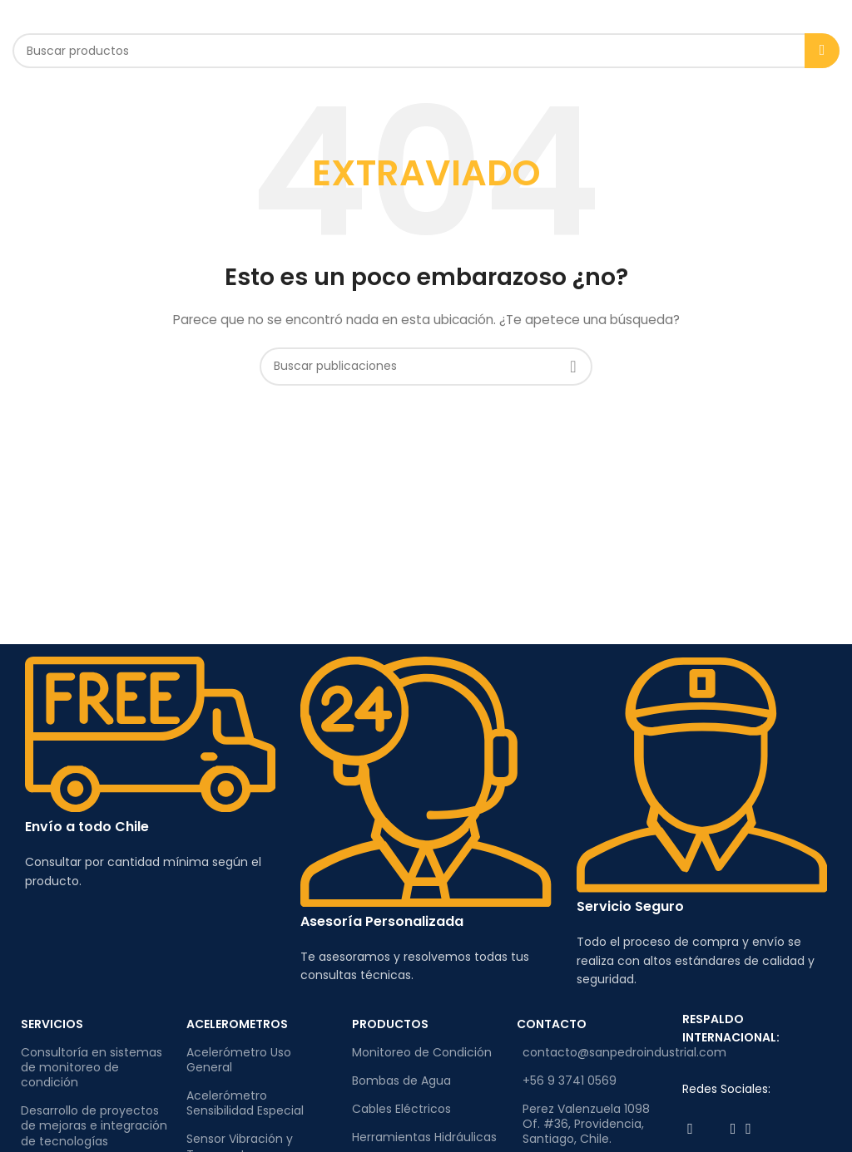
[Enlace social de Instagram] (733, 1128)
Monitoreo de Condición (422, 1052)
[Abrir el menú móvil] (35, 16)
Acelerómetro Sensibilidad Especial (245, 1103)
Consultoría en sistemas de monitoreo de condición (91, 1067)
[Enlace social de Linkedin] (748, 1128)
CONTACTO (552, 1024)
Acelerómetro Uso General (238, 1060)
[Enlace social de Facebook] (690, 1128)
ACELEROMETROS (237, 1024)
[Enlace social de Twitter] (712, 1129)
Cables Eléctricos (401, 1108)
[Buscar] (426, 50)
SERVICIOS (52, 1024)
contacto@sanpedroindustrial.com (594, 1052)
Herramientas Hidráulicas (424, 1137)
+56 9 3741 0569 (570, 1080)
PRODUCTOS (390, 1024)
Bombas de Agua (401, 1080)
